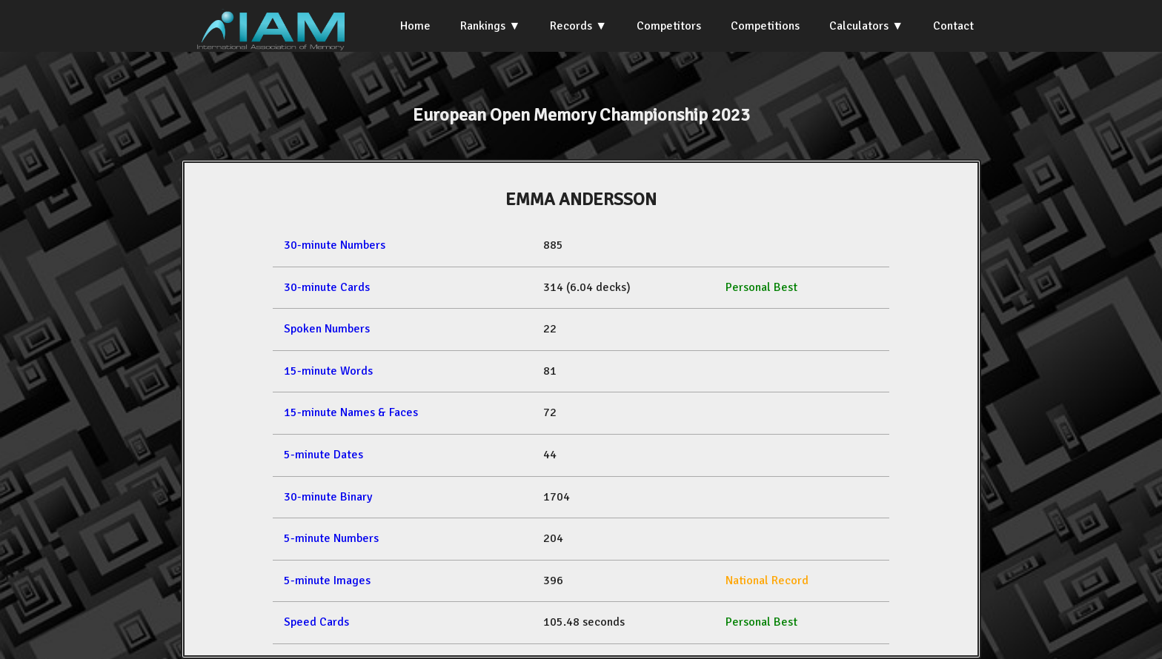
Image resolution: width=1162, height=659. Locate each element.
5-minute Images (327, 580)
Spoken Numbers (327, 328)
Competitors (669, 26)
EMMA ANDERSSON (581, 199)
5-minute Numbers (331, 538)
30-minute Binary (328, 496)
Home (415, 26)
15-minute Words (328, 371)
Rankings (482, 26)
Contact (953, 26)
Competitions (765, 26)
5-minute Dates (323, 454)
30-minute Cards (327, 287)
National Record (767, 580)
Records (571, 26)
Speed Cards (316, 622)
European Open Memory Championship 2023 (581, 115)
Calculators (859, 26)
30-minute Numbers (334, 245)
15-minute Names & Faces (351, 412)
